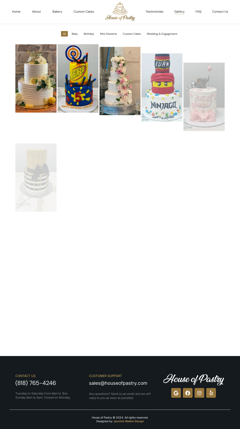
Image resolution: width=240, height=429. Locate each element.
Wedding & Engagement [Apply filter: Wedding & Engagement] (162, 34)
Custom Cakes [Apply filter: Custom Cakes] (132, 34)
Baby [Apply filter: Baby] (75, 34)
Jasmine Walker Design (128, 421)
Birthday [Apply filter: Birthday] (89, 34)
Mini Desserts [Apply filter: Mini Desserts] (108, 34)
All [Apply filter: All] (64, 34)
